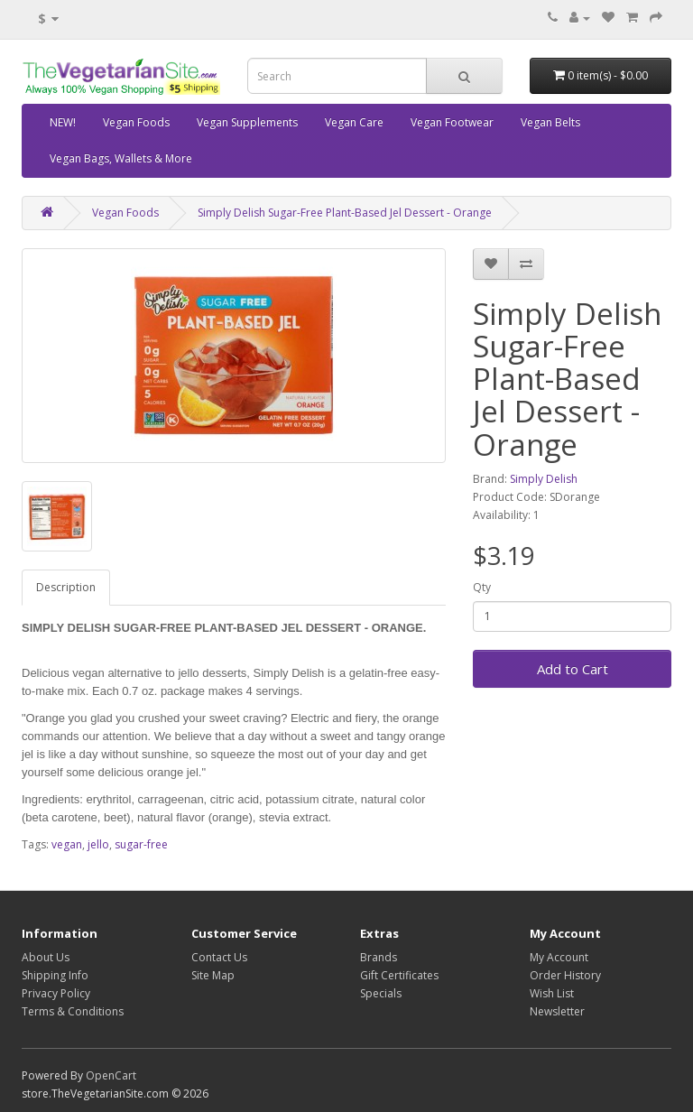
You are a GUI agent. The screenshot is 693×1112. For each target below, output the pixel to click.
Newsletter (557, 1011)
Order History (565, 975)
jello (98, 844)
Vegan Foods (136, 122)
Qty (482, 587)
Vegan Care (354, 122)
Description (66, 587)
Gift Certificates (399, 975)
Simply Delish (544, 478)
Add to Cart (572, 669)
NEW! (63, 122)
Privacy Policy (56, 993)
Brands (378, 957)
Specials (381, 993)
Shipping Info (55, 975)
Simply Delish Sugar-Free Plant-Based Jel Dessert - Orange (345, 212)
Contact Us (219, 957)
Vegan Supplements (247, 122)
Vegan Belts (550, 122)
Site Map (213, 975)
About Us (45, 957)
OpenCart (111, 1075)
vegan (66, 844)
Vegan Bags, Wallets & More (121, 158)
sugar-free (141, 844)
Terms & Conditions (73, 1011)
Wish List (552, 993)
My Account (559, 957)
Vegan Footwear (452, 122)
